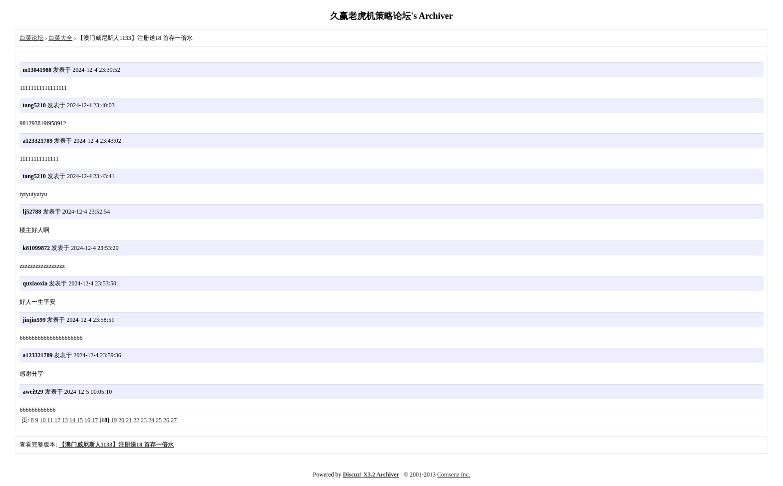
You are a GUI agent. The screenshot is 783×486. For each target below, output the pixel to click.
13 (65, 420)
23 (144, 420)
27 (174, 420)
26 (166, 420)
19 (114, 420)
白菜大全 (60, 37)
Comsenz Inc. (453, 474)
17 (95, 420)
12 (57, 420)
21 (129, 420)
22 (136, 420)
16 (87, 420)
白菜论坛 (31, 37)
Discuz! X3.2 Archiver (371, 474)
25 (159, 420)
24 (151, 420)
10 (43, 420)
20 (121, 420)
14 (72, 420)
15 (80, 420)
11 (50, 420)
